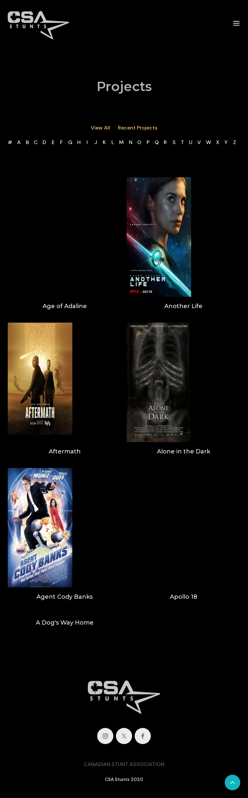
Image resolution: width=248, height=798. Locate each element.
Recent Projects (137, 127)
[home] (38, 23)
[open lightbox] (159, 237)
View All (100, 127)
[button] (236, 23)
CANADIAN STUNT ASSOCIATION (124, 764)
